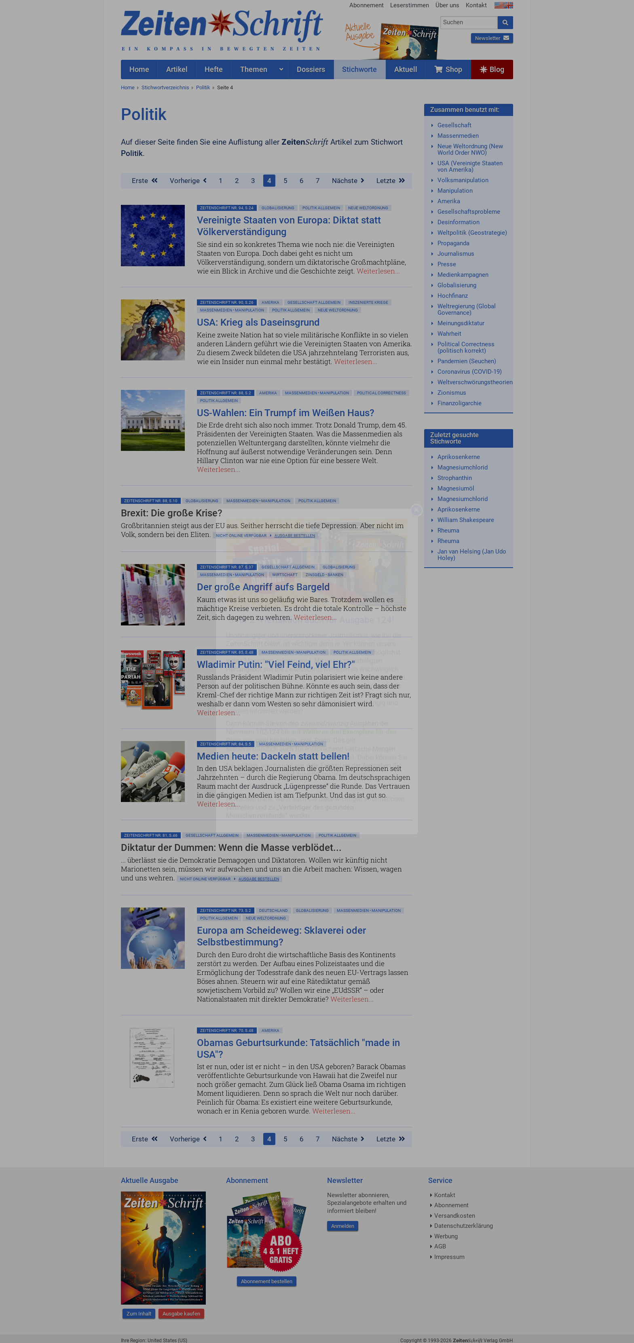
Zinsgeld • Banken (324, 575)
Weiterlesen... (378, 271)
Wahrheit (449, 333)
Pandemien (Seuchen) (466, 361)
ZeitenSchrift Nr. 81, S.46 (151, 835)
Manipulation (455, 190)
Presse (446, 264)
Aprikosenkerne (458, 457)
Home (128, 87)
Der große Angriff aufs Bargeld (263, 587)
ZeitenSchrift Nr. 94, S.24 (227, 208)
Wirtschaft (285, 575)
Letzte (390, 181)
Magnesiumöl (455, 488)
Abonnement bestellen (266, 1281)
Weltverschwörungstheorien (475, 382)
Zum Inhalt (139, 1314)
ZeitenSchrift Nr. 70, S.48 (227, 1030)
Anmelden (342, 1226)
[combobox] (469, 22)
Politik (203, 87)
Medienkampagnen (462, 274)
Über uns (447, 5)
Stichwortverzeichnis (165, 87)
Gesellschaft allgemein (313, 302)
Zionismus (451, 392)
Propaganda (453, 243)
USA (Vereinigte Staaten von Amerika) (470, 166)
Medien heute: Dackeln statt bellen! (273, 756)
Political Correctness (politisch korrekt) (466, 347)
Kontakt (476, 5)
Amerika (270, 302)
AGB (440, 1246)
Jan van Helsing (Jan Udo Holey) (471, 555)
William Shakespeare (465, 520)
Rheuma (448, 530)
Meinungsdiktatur (460, 323)
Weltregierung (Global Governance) (466, 309)
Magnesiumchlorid (462, 467)
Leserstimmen (409, 5)
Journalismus (455, 253)
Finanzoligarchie (459, 403)
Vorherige (188, 181)
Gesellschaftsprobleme (468, 211)
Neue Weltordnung (368, 208)
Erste (145, 181)
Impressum (449, 1257)
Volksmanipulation (462, 180)
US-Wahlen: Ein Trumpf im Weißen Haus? (285, 413)
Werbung (446, 1236)
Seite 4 (225, 87)
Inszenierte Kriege (368, 302)
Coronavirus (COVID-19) (469, 371)
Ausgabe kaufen (181, 1314)
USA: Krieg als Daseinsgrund (258, 322)
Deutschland (273, 910)
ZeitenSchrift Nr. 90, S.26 (227, 302)
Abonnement (366, 5)
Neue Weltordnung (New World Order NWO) (470, 149)
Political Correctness (381, 393)
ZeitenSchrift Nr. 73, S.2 (225, 910)
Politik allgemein (321, 208)
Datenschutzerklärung (463, 1225)
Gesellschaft (454, 125)
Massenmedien (458, 135)
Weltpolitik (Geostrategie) (472, 232)
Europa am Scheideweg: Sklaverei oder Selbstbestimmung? (281, 936)
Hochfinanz (452, 295)
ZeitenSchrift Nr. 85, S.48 (227, 652)
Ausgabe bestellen (295, 535)
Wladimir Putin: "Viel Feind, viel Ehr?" (276, 664)
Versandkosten (454, 1215)
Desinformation (458, 222)
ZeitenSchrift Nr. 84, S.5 (225, 744)
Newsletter (492, 38)
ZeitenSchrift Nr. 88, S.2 (225, 393)
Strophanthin (454, 478)
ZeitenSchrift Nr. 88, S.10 (151, 501)
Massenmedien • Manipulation (232, 310)
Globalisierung (278, 208)
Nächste (348, 181)
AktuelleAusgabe (359, 31)
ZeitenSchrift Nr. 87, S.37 (227, 567)
